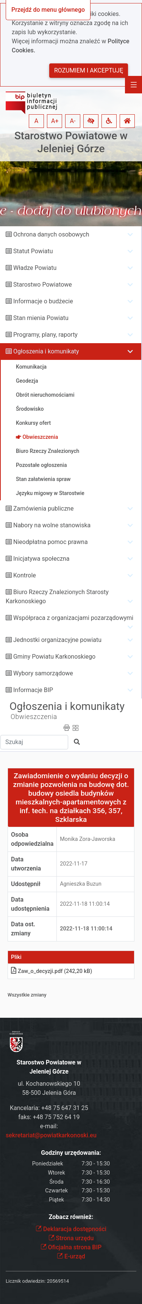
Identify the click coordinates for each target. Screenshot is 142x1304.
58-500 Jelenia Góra (49, 1092)
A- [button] (73, 121)
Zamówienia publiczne (43, 508)
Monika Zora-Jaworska (87, 839)
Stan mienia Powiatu (41, 318)
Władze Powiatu (34, 267)
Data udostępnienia (30, 904)
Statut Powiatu (33, 251)
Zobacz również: (71, 1216)
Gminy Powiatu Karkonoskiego (54, 656)
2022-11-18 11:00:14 (85, 904)
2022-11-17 (73, 864)
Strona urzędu (71, 1238)
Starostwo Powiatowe (42, 284)
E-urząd (71, 1256)
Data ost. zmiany (23, 929)
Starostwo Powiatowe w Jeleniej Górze (71, 142)
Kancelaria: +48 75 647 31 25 (49, 1108)
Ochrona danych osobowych (51, 234)
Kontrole (24, 575)
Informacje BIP (33, 690)
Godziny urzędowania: (71, 1152)
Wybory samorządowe (43, 673)
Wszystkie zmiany (27, 995)
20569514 (58, 1281)
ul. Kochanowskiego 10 (49, 1083)
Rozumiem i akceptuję (88, 70)
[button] (90, 121)
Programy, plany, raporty (45, 334)
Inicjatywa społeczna (41, 558)
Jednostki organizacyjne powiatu (57, 639)
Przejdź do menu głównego (48, 9)
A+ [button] (55, 121)
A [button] (36, 121)
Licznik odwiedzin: (25, 1281)
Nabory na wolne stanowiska (52, 525)
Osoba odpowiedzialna (32, 839)
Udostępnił (26, 884)
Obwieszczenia (34, 717)
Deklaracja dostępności (71, 1229)
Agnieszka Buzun (80, 884)
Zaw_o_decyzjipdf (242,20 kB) (51, 971)
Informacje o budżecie (43, 301)
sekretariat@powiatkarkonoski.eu (51, 1135)
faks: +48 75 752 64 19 (49, 1117)
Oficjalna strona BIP (71, 1247)
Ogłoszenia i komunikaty (46, 351)
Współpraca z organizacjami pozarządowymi (73, 617)
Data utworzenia (26, 864)
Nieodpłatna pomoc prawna (50, 542)
